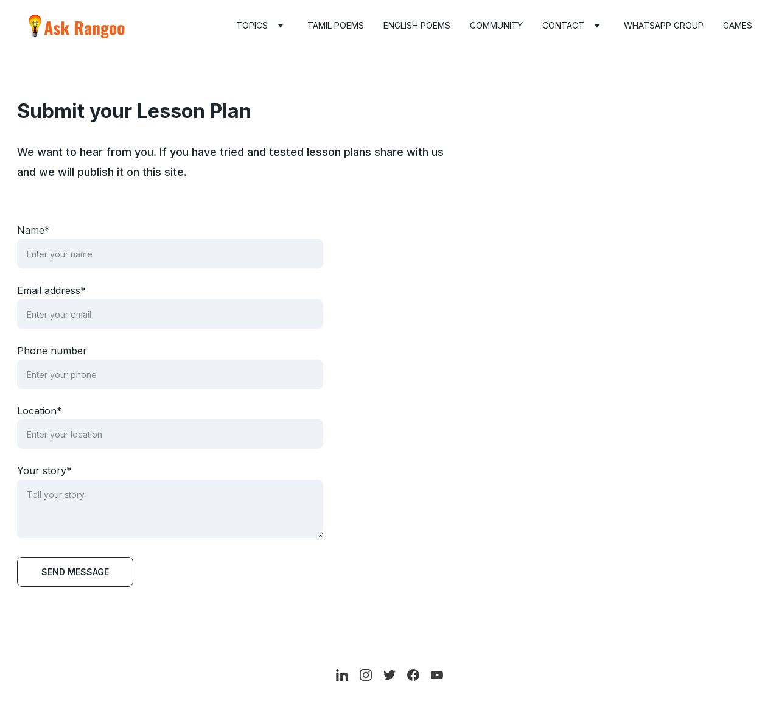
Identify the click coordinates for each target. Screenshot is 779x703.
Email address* (51, 290)
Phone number (52, 351)
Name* (33, 230)
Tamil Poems (335, 25)
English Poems (416, 25)
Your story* (44, 470)
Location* (39, 411)
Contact (563, 25)
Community (496, 25)
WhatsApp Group (664, 25)
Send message (75, 572)
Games (737, 25)
